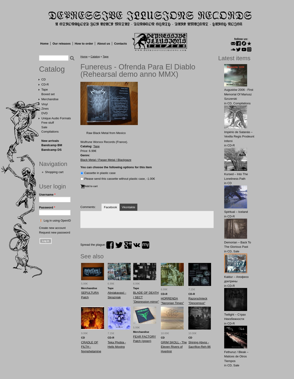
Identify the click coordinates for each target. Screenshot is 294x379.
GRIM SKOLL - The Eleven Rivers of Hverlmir (174, 347)
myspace (145, 245)
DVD (44, 113)
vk (136, 245)
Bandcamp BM (51, 145)
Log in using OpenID (57, 220)
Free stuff (47, 122)
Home (44, 43)
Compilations (50, 131)
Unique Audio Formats (56, 118)
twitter (119, 245)
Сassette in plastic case (100, 173)
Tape (44, 89)
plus (128, 245)
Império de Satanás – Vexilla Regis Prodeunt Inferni (239, 136)
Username (47, 194)
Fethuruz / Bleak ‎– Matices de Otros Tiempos (236, 356)
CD (43, 79)
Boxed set (48, 94)
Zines (45, 108)
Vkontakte (128, 207)
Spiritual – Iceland (236, 212)
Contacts (120, 43)
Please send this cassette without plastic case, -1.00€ (119, 178)
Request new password (54, 232)
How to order (84, 43)
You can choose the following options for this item (116, 167)
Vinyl (44, 104)
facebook (110, 245)
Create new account (52, 228)
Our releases (62, 43)
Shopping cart (54, 172)
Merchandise (49, 99)
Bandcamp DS (51, 149)
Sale (44, 127)
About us (103, 43)
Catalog (52, 69)
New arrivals (50, 140)
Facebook (110, 207)
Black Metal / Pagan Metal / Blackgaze (105, 160)
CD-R (45, 84)
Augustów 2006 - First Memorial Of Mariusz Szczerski (238, 94)
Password (47, 207)
